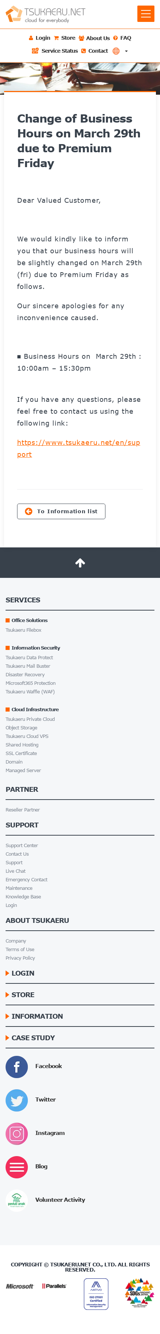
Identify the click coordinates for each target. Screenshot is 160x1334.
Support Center (22, 845)
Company (16, 940)
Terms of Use (20, 949)
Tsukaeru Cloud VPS (27, 736)
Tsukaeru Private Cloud (30, 719)
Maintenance (19, 888)
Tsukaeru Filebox (23, 630)
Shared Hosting (22, 744)
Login (11, 905)
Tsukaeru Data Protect (29, 657)
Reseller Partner (23, 809)
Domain (14, 761)
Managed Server (23, 770)
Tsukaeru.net (70, 1264)
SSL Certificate (21, 753)
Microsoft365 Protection (30, 683)
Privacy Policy (20, 958)
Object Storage (21, 727)
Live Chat (15, 871)
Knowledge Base (23, 896)
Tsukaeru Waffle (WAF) (30, 691)
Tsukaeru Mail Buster (28, 666)
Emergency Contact (26, 879)
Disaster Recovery (25, 674)
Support (14, 862)
